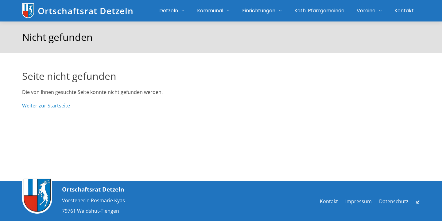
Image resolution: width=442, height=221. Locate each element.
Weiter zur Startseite (46, 105)
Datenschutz (394, 201)
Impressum (358, 201)
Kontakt (329, 201)
